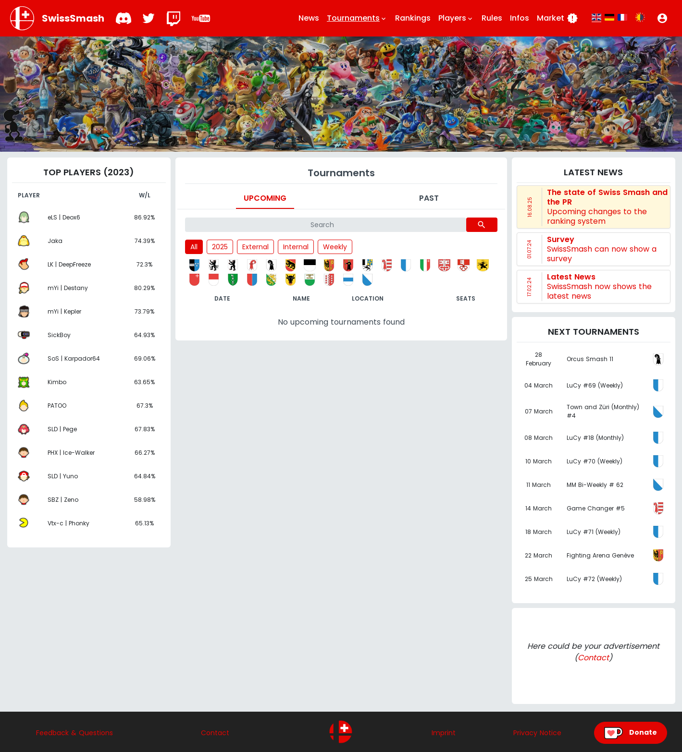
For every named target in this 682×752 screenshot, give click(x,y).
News (308, 18)
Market (557, 18)
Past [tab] (429, 198)
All (194, 247)
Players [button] (456, 18)
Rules (492, 18)
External (255, 247)
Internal (296, 247)
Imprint (444, 733)
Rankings (413, 18)
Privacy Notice (537, 733)
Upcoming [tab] (265, 198)
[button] (662, 18)
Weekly (335, 247)
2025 (220, 247)
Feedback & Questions (74, 733)
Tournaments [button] (357, 18)
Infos (519, 18)
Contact (593, 657)
